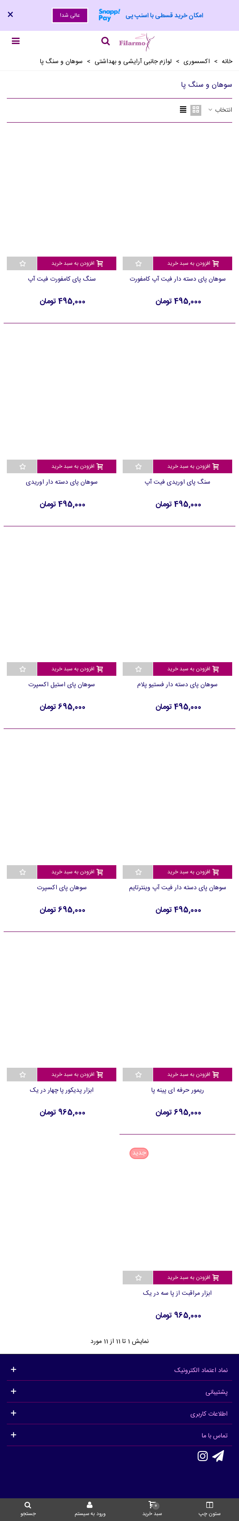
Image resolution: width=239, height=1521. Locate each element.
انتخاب (219, 110)
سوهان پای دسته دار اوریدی (62, 482)
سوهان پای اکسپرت (62, 888)
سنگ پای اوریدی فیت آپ (177, 482)
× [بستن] (10, 15)
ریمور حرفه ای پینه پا (177, 1090)
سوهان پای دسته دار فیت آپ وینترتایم (177, 888)
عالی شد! (70, 15)
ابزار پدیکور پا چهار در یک (62, 1090)
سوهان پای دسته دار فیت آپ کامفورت (177, 279)
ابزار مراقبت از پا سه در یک (177, 1293)
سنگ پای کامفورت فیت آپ (62, 279)
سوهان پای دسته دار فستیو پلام (177, 685)
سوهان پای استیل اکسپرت (61, 685)
